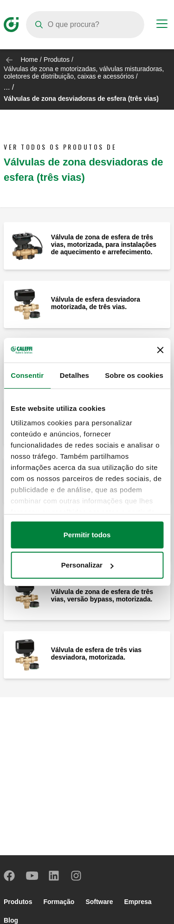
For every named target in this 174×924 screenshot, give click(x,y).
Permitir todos (87, 535)
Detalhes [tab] (74, 375)
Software (99, 901)
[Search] (85, 24)
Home (29, 59)
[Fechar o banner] (160, 350)
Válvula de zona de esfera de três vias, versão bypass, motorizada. (102, 595)
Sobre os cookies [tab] (134, 375)
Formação (58, 901)
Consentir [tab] (27, 375)
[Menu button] (162, 25)
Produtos (57, 59)
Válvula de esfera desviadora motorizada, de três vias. (95, 303)
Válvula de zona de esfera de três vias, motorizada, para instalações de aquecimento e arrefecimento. (103, 244)
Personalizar (87, 565)
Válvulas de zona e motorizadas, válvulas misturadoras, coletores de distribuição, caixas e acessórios (84, 72)
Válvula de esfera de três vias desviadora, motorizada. (96, 653)
